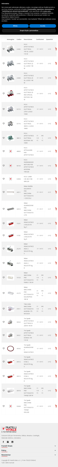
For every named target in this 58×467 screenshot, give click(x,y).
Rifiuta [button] (15, 26)
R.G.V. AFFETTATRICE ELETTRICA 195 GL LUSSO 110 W (29, 49)
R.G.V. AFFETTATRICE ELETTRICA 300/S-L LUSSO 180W (29, 123)
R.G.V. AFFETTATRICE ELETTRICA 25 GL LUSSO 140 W (29, 78)
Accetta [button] (42, 26)
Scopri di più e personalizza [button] (29, 30)
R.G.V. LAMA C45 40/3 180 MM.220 (28, 179)
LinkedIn (12, 442)
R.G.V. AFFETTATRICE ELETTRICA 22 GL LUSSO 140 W (29, 63)
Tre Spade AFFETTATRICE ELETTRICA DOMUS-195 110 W (29, 335)
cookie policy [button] (47, 11)
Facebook (3, 442)
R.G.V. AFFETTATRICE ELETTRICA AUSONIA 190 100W (29, 138)
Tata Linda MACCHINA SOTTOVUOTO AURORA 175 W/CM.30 (28, 309)
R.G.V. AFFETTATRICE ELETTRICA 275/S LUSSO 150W (29, 109)
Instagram (8, 442)
